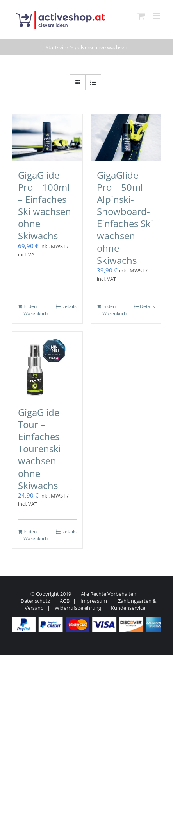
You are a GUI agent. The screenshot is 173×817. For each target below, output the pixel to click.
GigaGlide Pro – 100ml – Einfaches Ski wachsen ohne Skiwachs (44, 205)
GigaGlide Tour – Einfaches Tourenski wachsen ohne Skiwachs (39, 449)
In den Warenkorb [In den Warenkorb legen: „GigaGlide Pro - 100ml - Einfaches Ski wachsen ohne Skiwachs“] (34, 310)
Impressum (93, 600)
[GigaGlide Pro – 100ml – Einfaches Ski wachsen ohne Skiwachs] (47, 137)
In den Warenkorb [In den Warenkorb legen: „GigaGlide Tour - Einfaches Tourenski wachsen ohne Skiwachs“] (34, 535)
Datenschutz (35, 600)
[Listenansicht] (93, 82)
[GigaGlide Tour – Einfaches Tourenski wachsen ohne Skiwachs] (47, 365)
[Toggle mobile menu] (157, 16)
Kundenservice (128, 607)
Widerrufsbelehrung (78, 607)
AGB (65, 600)
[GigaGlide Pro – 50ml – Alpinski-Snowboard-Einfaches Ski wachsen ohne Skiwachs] (126, 137)
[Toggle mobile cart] (141, 16)
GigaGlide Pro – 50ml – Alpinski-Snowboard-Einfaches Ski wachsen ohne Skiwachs (125, 217)
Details (69, 306)
